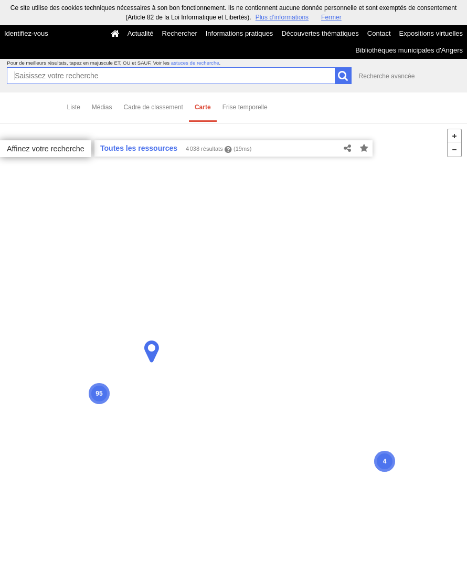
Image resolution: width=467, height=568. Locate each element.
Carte (203, 107)
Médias (102, 107)
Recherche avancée (387, 76)
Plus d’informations (282, 17)
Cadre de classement (153, 107)
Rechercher (179, 33)
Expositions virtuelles (431, 33)
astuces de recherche (195, 63)
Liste (73, 107)
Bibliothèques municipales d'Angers (409, 50)
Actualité (141, 33)
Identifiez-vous (26, 33)
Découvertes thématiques (319, 33)
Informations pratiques (239, 33)
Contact (379, 33)
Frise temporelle (245, 107)
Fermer (331, 17)
